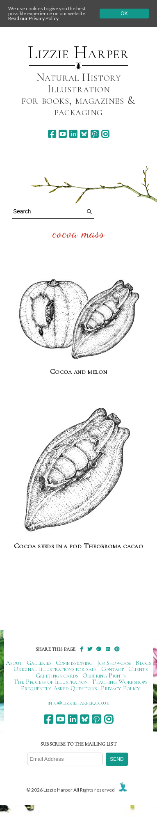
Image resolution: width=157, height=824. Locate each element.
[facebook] (52, 134)
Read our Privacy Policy (33, 18)
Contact (112, 669)
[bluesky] (84, 134)
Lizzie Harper (78, 52)
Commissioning (74, 662)
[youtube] (62, 134)
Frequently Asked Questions (59, 688)
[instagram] (105, 134)
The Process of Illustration (51, 681)
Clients (138, 669)
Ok (124, 13)
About (14, 662)
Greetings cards (57, 675)
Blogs (143, 662)
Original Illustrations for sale (55, 669)
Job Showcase (114, 662)
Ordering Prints (104, 675)
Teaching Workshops (119, 681)
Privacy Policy (120, 688)
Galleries (39, 662)
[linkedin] (73, 134)
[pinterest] (94, 134)
